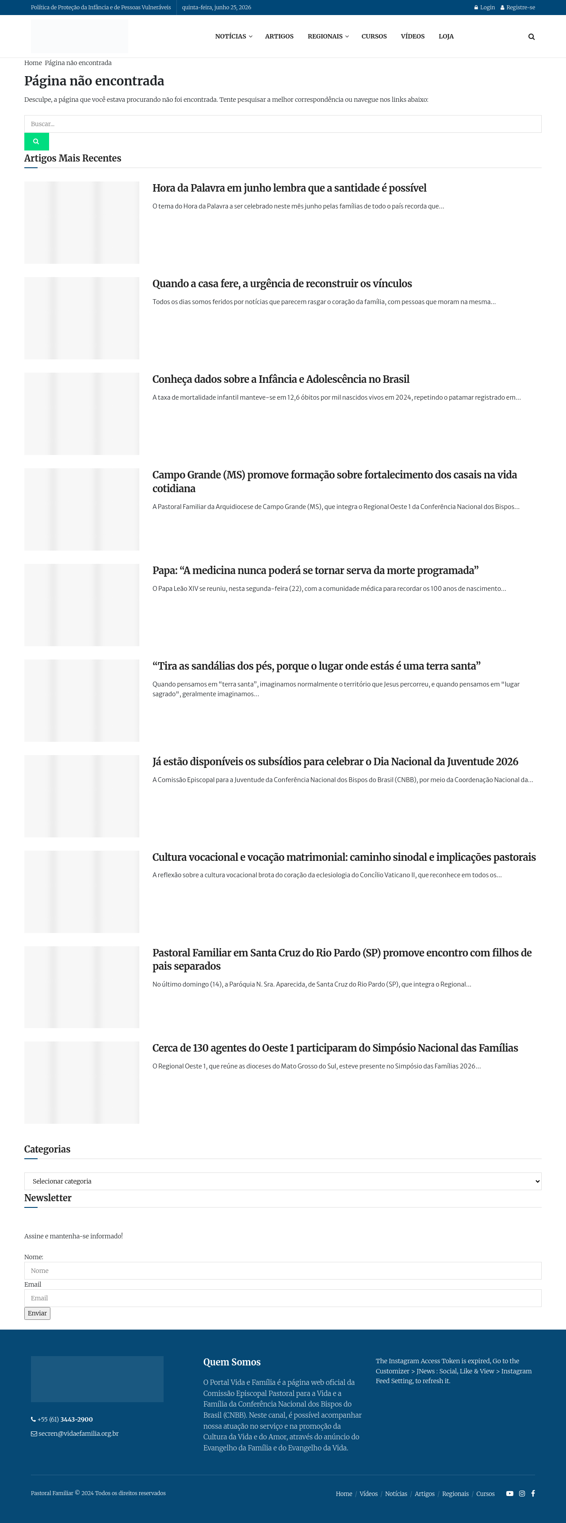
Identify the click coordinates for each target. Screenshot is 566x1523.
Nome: (33, 1257)
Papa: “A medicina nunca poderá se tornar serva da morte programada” (315, 570)
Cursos (374, 36)
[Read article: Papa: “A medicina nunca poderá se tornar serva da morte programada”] (81, 605)
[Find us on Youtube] (509, 1493)
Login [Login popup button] (484, 7)
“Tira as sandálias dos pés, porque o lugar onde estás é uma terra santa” (317, 666)
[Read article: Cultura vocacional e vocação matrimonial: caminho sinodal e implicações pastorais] (81, 892)
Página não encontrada (78, 63)
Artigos (279, 36)
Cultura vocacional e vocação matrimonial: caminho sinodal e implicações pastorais (344, 857)
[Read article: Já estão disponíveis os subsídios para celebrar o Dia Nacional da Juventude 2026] (81, 796)
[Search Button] (531, 36)
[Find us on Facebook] (533, 1493)
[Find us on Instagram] (522, 1493)
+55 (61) (65, 1419)
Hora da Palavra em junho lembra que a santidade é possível (290, 188)
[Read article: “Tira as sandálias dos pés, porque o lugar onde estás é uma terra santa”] (81, 700)
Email (32, 1284)
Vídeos (412, 36)
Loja (446, 36)
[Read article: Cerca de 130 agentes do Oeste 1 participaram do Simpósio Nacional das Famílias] (81, 1082)
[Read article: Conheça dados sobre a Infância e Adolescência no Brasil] (81, 414)
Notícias (230, 36)
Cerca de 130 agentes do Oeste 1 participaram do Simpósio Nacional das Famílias (335, 1048)
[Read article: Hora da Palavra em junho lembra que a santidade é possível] (81, 222)
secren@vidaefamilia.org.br (78, 1434)
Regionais (325, 36)
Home (33, 63)
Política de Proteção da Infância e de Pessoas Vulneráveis (101, 7)
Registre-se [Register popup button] (518, 7)
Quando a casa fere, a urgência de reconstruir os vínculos (282, 284)
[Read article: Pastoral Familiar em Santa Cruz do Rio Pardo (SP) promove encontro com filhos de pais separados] (81, 987)
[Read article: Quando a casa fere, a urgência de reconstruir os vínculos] (81, 318)
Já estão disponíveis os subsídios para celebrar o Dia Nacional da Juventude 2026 (335, 762)
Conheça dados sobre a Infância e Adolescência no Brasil (281, 379)
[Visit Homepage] (79, 36)
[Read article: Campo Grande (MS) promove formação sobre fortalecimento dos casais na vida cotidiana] (81, 509)
